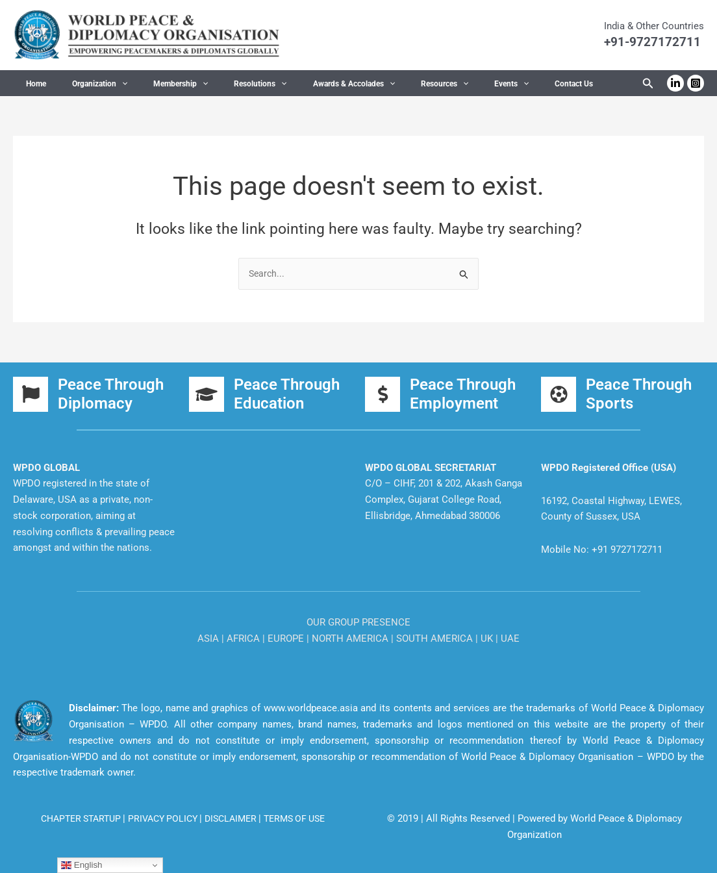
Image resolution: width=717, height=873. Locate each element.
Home (31, 84)
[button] (106, 84)
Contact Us (496, 84)
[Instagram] (695, 83)
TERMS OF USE (303, 818)
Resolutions (223, 84)
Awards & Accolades (307, 84)
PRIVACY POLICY (162, 818)
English (81, 865)
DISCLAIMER (235, 818)
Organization (84, 84)
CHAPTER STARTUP (74, 818)
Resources (387, 84)
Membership (154, 84)
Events (444, 84)
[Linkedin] (675, 83)
